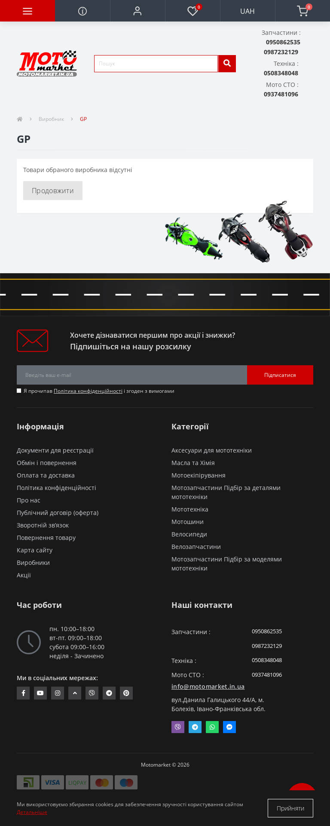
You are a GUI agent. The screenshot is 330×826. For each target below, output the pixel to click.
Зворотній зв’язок (43, 525)
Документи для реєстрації (55, 450)
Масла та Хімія (193, 463)
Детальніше (32, 812)
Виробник (51, 119)
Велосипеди (189, 534)
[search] (227, 63)
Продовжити (53, 190)
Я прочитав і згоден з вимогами (99, 391)
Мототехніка (189, 509)
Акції (24, 575)
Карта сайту (34, 550)
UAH (247, 11)
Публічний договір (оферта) (57, 513)
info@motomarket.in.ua (207, 686)
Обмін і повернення (46, 463)
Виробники (33, 562)
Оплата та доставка (46, 475)
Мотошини (187, 522)
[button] (137, 11)
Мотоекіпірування (198, 475)
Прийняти (290, 808)
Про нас (28, 500)
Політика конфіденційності (88, 391)
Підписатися (280, 375)
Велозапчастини (196, 546)
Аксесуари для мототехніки (211, 450)
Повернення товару (46, 537)
